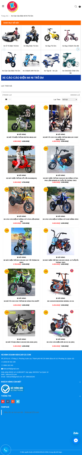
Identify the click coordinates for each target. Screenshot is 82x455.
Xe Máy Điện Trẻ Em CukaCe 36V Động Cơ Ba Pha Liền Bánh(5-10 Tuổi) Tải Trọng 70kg (60, 179)
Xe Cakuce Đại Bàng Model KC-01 (60, 301)
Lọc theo (57, 99)
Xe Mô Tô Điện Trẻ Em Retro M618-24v (21, 137)
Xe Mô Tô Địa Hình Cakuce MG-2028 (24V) (21, 342)
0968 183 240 (8, 365)
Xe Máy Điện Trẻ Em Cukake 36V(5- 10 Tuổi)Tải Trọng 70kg (60, 261)
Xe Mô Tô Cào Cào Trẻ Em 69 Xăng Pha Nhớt (21, 301)
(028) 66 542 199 (9, 362)
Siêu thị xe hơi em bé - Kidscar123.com (21, 412)
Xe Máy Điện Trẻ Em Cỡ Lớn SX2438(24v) (21, 178)
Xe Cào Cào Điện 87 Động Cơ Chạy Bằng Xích (60, 219)
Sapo (60, 452)
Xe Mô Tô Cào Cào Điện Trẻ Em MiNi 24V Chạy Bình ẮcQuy (60, 138)
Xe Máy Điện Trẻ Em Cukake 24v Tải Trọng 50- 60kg (21, 261)
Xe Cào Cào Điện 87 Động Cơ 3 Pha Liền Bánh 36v (21, 220)
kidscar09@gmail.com (11, 369)
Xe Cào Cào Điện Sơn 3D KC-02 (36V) (60, 342)
